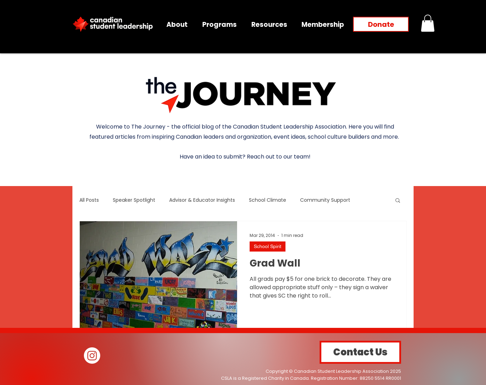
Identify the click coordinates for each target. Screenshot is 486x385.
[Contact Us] (360, 352)
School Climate (267, 200)
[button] (428, 23)
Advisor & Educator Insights (202, 200)
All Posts (89, 200)
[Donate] (381, 24)
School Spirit (267, 246)
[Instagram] (92, 355)
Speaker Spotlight (134, 200)
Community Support (325, 200)
